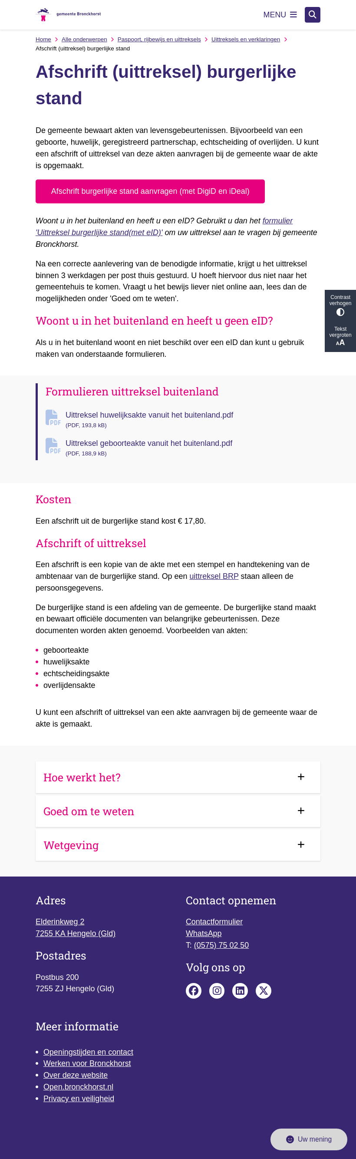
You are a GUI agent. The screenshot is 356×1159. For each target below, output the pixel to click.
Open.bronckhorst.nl (78, 1087)
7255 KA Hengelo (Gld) (75, 933)
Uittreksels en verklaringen (245, 39)
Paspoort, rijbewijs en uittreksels (159, 39)
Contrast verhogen (340, 305)
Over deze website (75, 1075)
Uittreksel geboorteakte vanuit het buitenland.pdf (193, 448)
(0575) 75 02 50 (221, 945)
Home (43, 39)
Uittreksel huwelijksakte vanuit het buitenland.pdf (193, 420)
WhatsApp (204, 933)
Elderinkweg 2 (60, 921)
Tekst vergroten (340, 336)
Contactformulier (214, 921)
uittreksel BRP (213, 576)
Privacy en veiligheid (78, 1098)
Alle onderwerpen (84, 39)
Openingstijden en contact (88, 1052)
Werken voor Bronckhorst (87, 1063)
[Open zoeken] (312, 15)
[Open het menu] (280, 15)
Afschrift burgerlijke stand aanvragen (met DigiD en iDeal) (150, 191)
